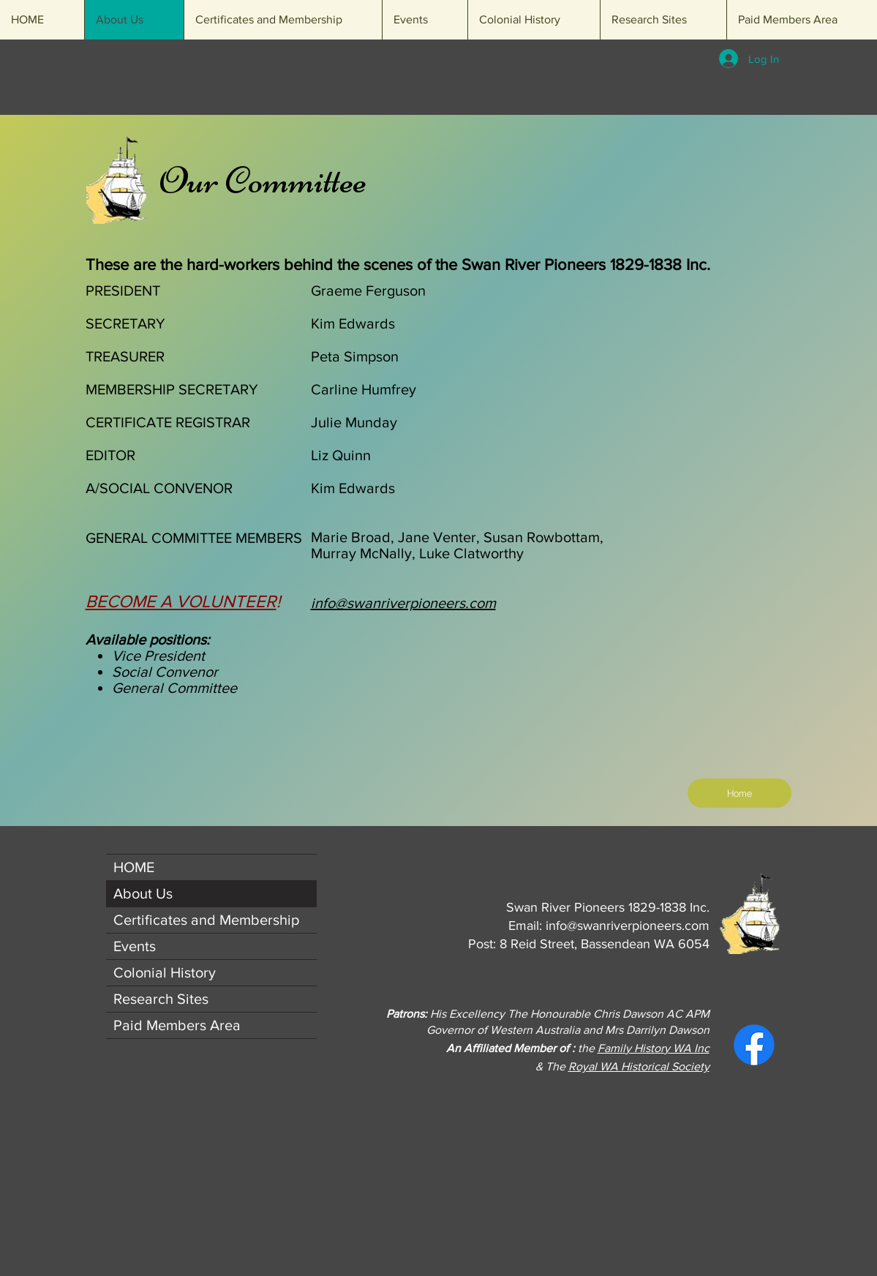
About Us (143, 893)
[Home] (739, 793)
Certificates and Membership (206, 920)
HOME (133, 867)
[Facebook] (754, 1045)
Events (134, 946)
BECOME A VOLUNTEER (181, 601)
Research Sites (160, 999)
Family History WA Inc (653, 1048)
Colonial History (164, 972)
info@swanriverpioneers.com (627, 925)
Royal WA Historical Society (638, 1066)
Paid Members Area (177, 1025)
